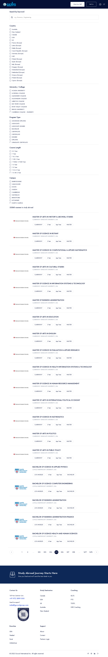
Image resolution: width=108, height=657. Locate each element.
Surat (11, 639)
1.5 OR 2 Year (16, 173)
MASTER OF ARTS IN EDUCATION (46, 317)
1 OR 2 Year (16, 159)
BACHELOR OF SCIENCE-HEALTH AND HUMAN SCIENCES (55, 533)
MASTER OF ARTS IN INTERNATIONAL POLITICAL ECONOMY (56, 400)
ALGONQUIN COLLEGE (19, 99)
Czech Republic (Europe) (19, 51)
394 (50, 552)
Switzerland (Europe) (18, 70)
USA (13, 37)
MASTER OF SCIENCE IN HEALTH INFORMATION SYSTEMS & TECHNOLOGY (62, 367)
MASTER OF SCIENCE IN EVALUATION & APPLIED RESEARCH (56, 350)
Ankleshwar (13, 643)
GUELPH (14, 189)
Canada (14, 35)
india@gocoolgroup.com (19, 605)
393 (45, 552)
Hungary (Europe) (17, 67)
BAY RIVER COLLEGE (18, 104)
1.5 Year (14, 167)
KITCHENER (15, 200)
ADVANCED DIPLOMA (19, 121)
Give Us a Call (77, 4)
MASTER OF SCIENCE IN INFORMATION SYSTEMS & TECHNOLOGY (59, 283)
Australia (14, 29)
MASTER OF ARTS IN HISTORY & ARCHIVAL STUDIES (53, 217)
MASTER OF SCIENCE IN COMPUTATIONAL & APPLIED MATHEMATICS (60, 250)
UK (13, 40)
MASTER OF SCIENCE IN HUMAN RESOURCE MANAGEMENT (56, 383)
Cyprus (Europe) (17, 80)
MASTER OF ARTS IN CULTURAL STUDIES (48, 267)
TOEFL (73, 603)
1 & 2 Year (15, 156)
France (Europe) (17, 43)
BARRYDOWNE (17, 181)
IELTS (72, 596)
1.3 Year (14, 165)
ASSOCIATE (15, 123)
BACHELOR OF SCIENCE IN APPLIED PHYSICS (50, 467)
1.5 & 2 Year (16, 170)
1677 (85, 552)
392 (39, 552)
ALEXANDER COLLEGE (19, 96)
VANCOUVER (16, 184)
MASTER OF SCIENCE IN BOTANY (45, 233)
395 (56, 552)
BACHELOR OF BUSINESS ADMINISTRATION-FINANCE (53, 517)
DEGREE (14, 137)
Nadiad (12, 635)
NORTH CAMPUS (17, 203)
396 (62, 552)
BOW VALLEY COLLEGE (19, 107)
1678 (90, 552)
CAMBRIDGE (16, 192)
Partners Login (44, 639)
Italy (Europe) (16, 64)
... (33, 552)
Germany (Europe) (17, 53)
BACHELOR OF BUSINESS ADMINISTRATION (49, 500)
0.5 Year (15, 151)
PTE (72, 599)
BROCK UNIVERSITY (18, 109)
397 (68, 552)
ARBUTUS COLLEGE (18, 101)
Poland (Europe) (17, 78)
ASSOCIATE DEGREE (18, 126)
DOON (14, 187)
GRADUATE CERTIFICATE (20, 142)
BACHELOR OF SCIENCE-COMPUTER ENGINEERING (53, 483)
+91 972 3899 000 (17, 598)
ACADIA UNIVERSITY (18, 90)
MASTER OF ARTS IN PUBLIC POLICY (47, 450)
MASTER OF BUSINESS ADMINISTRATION (48, 300)
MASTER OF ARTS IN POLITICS (44, 433)
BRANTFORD (16, 198)
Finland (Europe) (17, 59)
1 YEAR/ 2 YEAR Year (19, 162)
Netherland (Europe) (18, 72)
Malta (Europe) (16, 48)
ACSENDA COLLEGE (18, 93)
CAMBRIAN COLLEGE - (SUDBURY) (22, 112)
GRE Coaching (75, 607)
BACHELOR (15, 129)
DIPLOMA (15, 140)
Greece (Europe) (17, 75)
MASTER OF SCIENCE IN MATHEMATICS (48, 417)
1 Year (14, 154)
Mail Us (91, 4)
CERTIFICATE (16, 132)
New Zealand (16, 32)
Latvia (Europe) (16, 45)
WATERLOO (16, 195)
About (42, 631)
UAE (13, 56)
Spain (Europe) (16, 62)
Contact (42, 635)
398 (73, 552)
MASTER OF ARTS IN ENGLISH (44, 333)
